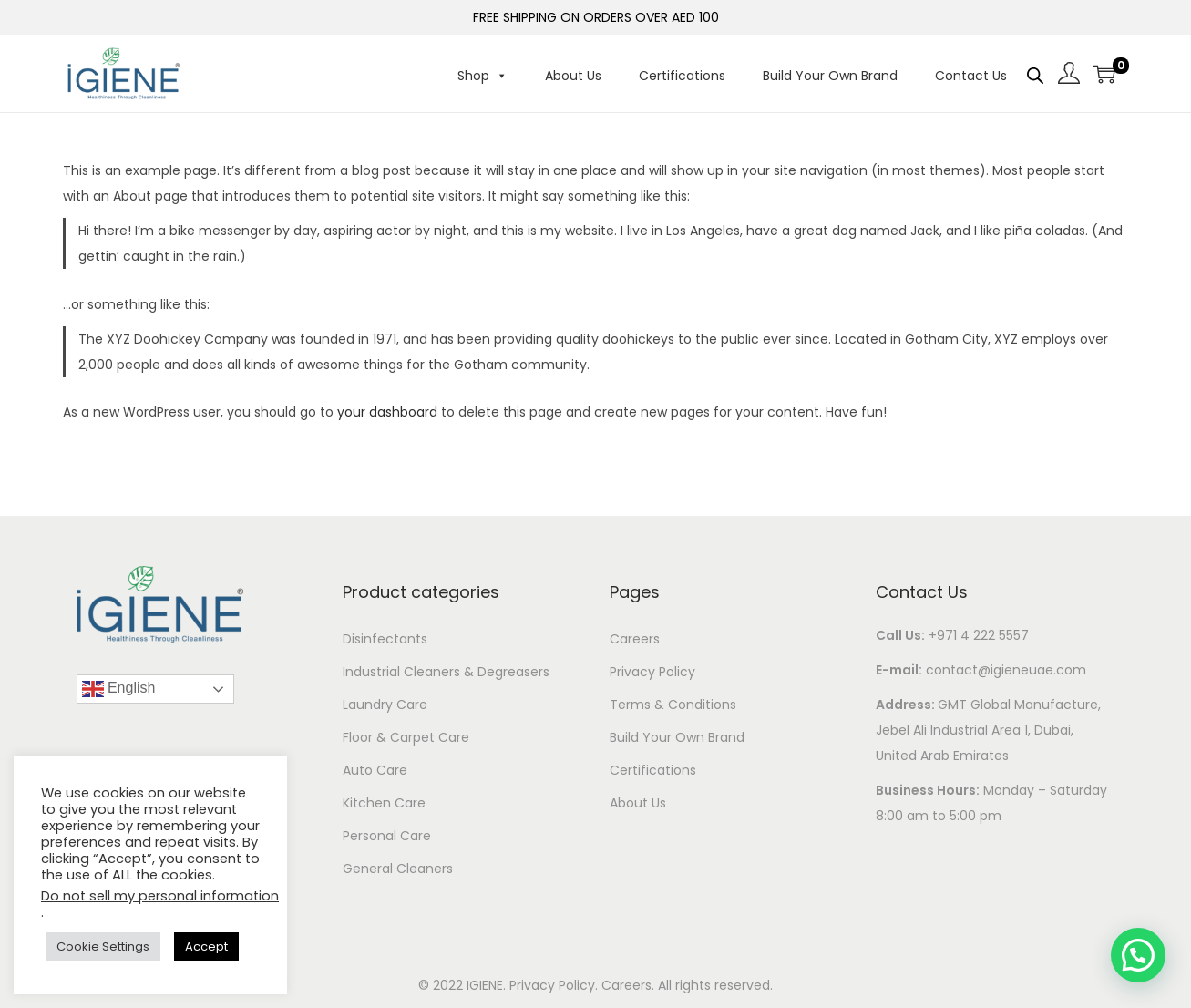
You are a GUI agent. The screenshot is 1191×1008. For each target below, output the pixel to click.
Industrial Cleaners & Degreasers (446, 672)
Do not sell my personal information (160, 896)
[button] (1138, 955)
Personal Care (387, 836)
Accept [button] (206, 946)
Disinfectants (385, 639)
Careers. (629, 985)
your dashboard (387, 412)
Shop (482, 76)
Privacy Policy (652, 672)
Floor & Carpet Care (406, 737)
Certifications (682, 76)
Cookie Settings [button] (102, 946)
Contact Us (971, 76)
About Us (573, 76)
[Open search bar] (1035, 75)
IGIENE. (488, 985)
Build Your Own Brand (830, 76)
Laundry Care (385, 704)
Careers (635, 639)
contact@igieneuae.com (1006, 670)
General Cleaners (398, 868)
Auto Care (375, 770)
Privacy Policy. (555, 985)
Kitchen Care (384, 803)
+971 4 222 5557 (979, 635)
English (119, 689)
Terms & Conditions (673, 704)
